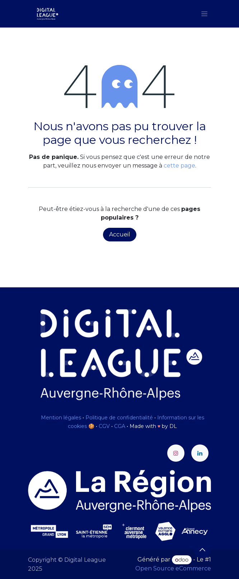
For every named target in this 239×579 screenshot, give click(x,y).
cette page (179, 165)
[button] (202, 549)
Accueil (119, 234)
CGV (104, 426)
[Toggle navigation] (204, 13)
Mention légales (61, 417)
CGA (119, 426)
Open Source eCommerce (173, 568)
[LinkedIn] (200, 453)
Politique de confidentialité (119, 417)
